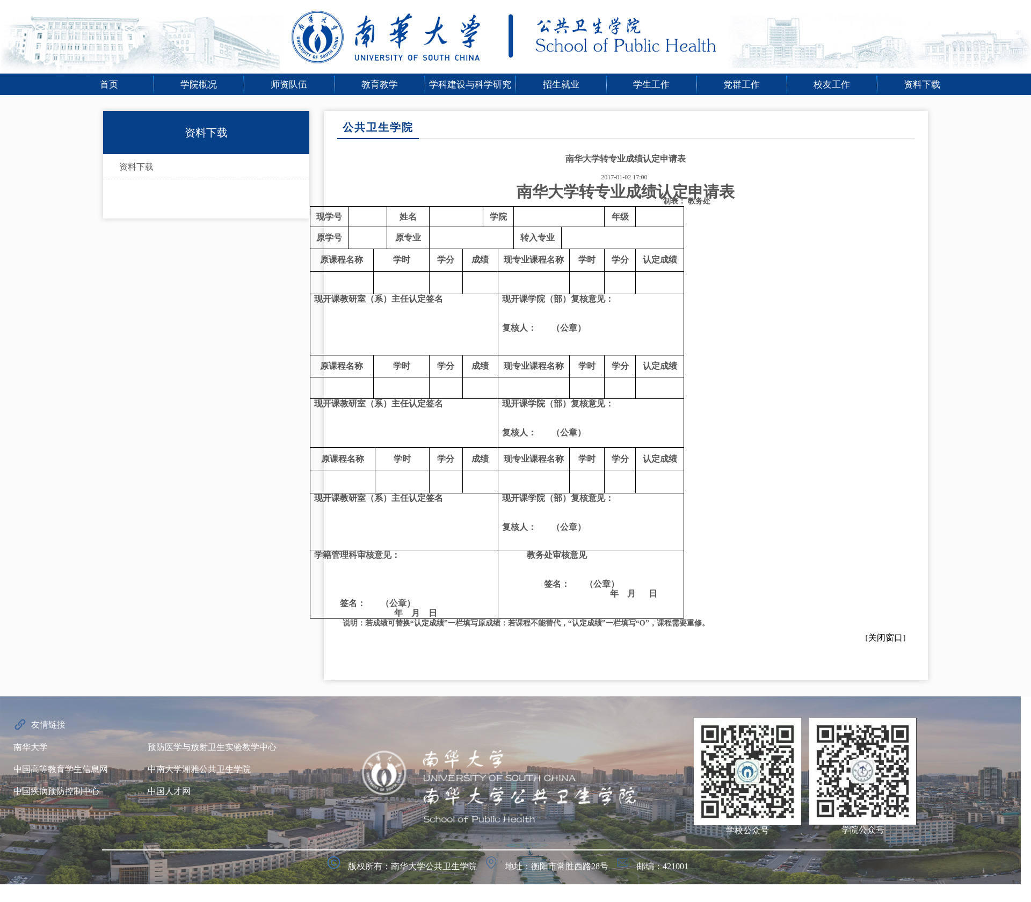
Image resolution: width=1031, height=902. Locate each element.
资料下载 (136, 166)
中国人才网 (169, 791)
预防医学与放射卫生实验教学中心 (212, 747)
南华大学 (30, 747)
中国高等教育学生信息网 (60, 769)
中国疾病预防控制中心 (56, 791)
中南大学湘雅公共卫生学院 (199, 769)
